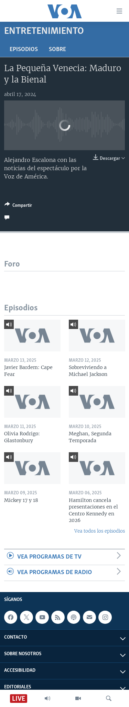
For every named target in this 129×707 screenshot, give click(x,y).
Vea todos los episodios (99, 531)
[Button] (18, 206)
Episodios (24, 49)
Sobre (57, 49)
